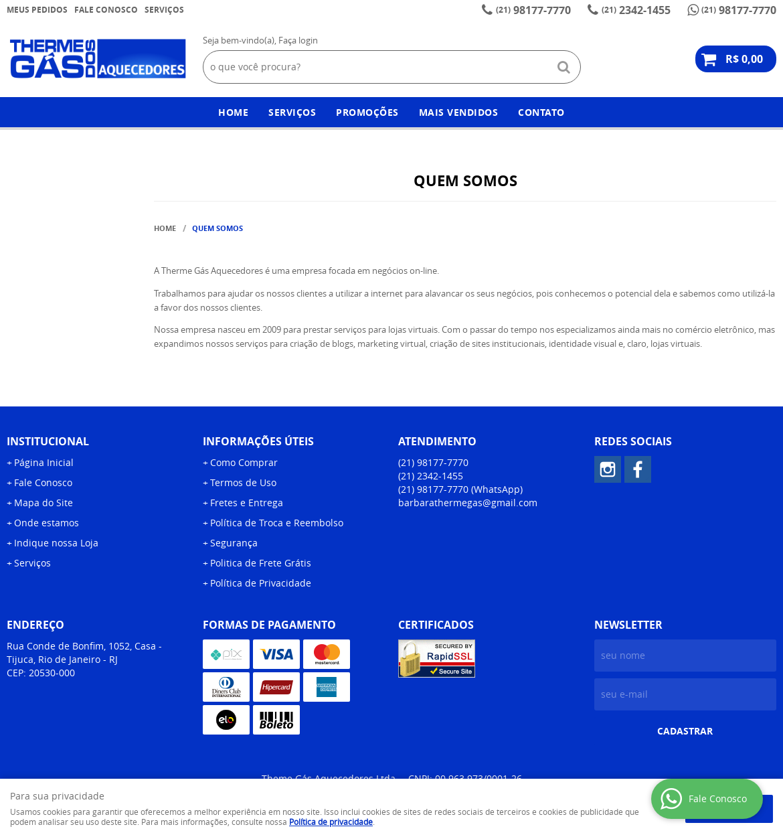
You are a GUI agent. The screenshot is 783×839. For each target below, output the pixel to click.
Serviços (164, 9)
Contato (541, 112)
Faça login (298, 40)
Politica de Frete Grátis (260, 562)
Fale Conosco (106, 9)
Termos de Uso (243, 482)
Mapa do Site (43, 502)
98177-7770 (533, 10)
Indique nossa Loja (56, 542)
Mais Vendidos (459, 112)
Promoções (367, 112)
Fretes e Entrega (246, 502)
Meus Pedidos (37, 9)
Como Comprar (244, 462)
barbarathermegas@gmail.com (467, 502)
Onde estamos (46, 522)
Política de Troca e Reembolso (276, 522)
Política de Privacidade (260, 583)
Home (233, 112)
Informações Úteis (258, 441)
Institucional (48, 441)
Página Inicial (44, 462)
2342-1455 (636, 10)
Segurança (234, 542)
